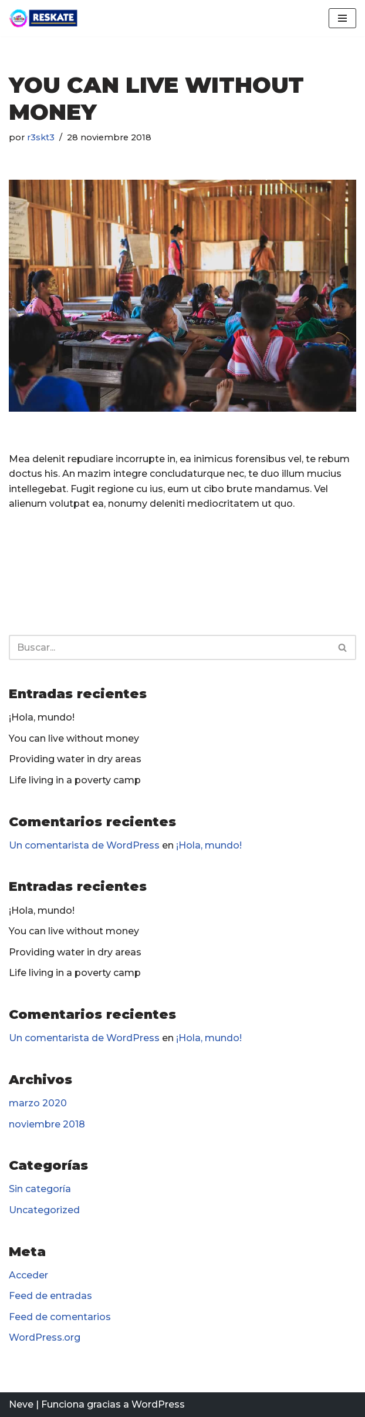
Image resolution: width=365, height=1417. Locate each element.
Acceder (28, 1275)
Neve (21, 1404)
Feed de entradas (50, 1295)
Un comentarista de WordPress (84, 845)
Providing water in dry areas (75, 759)
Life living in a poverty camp (75, 780)
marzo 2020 (38, 1103)
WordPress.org (44, 1337)
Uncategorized (44, 1210)
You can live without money (74, 738)
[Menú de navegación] (342, 18)
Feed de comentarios (60, 1316)
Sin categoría (40, 1188)
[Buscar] (169, 647)
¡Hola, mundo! (42, 717)
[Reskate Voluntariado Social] (44, 18)
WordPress (158, 1404)
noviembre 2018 (47, 1124)
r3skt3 (41, 137)
